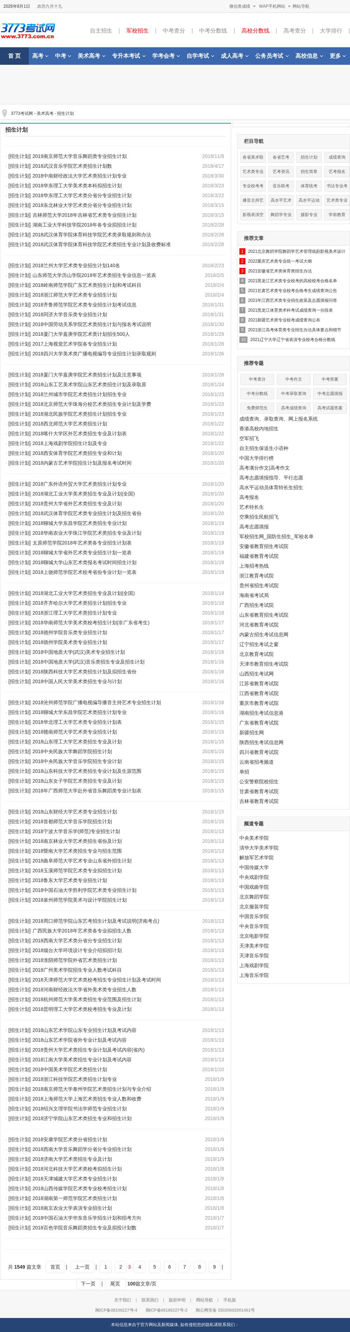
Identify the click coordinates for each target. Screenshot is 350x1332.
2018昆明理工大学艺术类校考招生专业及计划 (82, 1009)
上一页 (82, 1267)
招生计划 (65, 113)
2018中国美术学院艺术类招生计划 (70, 1069)
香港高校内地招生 (259, 428)
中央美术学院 (254, 838)
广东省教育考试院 (259, 723)
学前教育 (337, 214)
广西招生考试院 (256, 605)
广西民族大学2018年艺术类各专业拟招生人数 (82, 931)
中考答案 (330, 379)
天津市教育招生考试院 (263, 664)
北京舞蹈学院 (254, 897)
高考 (40, 56)
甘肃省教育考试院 (259, 791)
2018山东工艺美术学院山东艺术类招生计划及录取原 (89, 384)
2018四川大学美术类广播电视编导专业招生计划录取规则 (94, 353)
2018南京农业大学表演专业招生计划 (72, 1208)
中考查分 (174, 31)
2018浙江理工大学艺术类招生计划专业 (75, 613)
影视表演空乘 (253, 216)
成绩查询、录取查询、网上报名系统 (278, 419)
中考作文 (293, 379)
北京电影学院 (254, 936)
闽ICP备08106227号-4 (116, 1310)
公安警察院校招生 (259, 781)
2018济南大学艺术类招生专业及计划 (72, 1159)
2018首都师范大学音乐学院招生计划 (72, 821)
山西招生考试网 (256, 674)
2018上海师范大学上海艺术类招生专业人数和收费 (87, 1099)
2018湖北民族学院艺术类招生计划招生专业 (80, 414)
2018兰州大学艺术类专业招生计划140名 (76, 265)
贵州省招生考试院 (259, 585)
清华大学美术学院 (259, 848)
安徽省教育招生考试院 (263, 546)
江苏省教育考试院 (259, 683)
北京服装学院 (254, 906)
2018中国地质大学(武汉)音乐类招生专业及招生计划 (89, 662)
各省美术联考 (253, 159)
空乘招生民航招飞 (259, 517)
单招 (244, 772)
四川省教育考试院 (259, 752)
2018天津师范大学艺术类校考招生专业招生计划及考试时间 (97, 980)
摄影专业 (309, 214)
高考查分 (295, 31)
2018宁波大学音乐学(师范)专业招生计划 (76, 831)
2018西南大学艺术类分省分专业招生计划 (77, 940)
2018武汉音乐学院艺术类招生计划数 (72, 166)
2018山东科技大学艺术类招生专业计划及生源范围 (87, 771)
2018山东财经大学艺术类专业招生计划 (75, 811)
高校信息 (309, 56)
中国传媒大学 (254, 867)
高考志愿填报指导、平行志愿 (271, 477)
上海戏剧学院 (254, 965)
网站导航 (301, 6)
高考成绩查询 (293, 407)
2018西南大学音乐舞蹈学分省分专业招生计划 (82, 1149)
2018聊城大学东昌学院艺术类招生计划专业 (80, 712)
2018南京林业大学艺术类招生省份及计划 (77, 841)
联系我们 (149, 1300)
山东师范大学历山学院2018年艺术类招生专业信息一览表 (94, 275)
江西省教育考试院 (259, 693)
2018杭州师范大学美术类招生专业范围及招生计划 (87, 999)
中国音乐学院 (254, 916)
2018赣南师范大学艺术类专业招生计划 (75, 732)
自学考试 (200, 56)
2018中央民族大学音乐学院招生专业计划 (77, 761)
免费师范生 (257, 407)
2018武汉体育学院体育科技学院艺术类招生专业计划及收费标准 (102, 244)
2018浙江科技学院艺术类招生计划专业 (75, 1079)
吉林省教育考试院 (259, 801)
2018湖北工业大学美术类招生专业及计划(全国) (84, 494)
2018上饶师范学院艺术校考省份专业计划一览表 (84, 572)
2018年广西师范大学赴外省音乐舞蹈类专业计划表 (87, 790)
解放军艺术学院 (256, 857)
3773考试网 (22, 113)
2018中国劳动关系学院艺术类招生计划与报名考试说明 (92, 324)
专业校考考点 (253, 187)
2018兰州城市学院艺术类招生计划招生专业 (80, 394)
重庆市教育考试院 (259, 703)
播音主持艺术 (253, 202)
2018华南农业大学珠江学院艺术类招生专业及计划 (87, 533)
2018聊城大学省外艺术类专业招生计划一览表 (82, 552)
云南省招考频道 (256, 762)
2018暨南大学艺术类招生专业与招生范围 (77, 851)
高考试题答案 (330, 407)
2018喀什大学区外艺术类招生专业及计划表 (80, 433)
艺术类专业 (337, 200)
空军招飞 (249, 438)
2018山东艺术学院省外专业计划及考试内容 (80, 1040)
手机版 (229, 1300)
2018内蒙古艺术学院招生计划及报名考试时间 (82, 463)
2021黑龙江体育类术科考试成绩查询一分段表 (290, 310)
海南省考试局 (254, 595)
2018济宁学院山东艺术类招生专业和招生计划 (82, 1118)
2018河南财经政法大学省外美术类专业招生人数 (84, 989)
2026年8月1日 (17, 6)
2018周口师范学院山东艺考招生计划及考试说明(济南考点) (96, 921)
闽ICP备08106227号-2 (167, 1310)
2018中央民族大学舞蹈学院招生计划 (72, 751)
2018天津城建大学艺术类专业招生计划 (75, 1178)
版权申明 (177, 1300)
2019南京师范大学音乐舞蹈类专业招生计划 (80, 156)
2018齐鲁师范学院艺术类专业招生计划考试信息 (84, 304)
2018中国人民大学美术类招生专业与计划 (77, 681)
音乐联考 (281, 185)
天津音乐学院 (254, 955)
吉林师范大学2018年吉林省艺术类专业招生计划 (84, 215)
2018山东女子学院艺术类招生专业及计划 (77, 781)
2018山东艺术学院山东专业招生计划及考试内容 (84, 1030)
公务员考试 (272, 56)
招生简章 (309, 171)
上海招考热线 (254, 566)
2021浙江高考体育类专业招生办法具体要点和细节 (295, 329)
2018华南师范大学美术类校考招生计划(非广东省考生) (91, 622)
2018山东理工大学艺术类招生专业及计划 (77, 741)
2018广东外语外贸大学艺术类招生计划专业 (80, 484)
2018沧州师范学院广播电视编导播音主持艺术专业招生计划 (97, 702)
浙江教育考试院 (256, 575)
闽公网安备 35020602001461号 (225, 1310)
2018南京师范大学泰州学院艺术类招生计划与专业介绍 (92, 1089)
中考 (63, 56)
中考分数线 (213, 31)
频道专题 (254, 823)
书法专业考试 (337, 187)
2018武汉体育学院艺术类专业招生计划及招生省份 (87, 513)
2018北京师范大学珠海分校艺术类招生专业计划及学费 (92, 404)
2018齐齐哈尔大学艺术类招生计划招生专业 (80, 603)
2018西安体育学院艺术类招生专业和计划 (77, 453)
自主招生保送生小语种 (263, 448)
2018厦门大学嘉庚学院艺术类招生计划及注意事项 (87, 374)
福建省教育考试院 (259, 556)
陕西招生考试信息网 (261, 742)
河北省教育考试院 (259, 624)
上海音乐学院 (254, 975)
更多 (338, 56)
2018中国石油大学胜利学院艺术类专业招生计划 (84, 890)
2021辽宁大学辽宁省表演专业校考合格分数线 (292, 339)
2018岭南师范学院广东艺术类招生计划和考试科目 (87, 285)
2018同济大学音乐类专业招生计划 (70, 314)
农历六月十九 (49, 6)
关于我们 (122, 1300)
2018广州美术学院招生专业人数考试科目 (77, 970)
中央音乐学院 (254, 926)
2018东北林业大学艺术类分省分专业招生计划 (82, 205)
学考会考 (166, 56)
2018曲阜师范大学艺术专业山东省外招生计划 (82, 860)
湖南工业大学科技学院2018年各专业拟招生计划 (84, 225)
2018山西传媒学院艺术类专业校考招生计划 (80, 1188)
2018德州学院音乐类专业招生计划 (70, 632)
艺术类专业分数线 (253, 173)
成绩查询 (337, 157)
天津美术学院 (254, 946)
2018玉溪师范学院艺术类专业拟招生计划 (77, 870)
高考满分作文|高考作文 (264, 468)
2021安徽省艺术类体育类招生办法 (280, 271)
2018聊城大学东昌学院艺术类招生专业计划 (80, 523)
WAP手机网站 (272, 6)
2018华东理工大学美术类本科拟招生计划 (77, 185)
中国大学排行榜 (256, 458)
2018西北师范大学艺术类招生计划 (70, 423)
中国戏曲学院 (254, 887)
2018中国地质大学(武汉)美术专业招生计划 (79, 652)
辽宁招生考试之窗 (259, 644)
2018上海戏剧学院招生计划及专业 (70, 443)
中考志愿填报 (330, 393)
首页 (55, 1267)
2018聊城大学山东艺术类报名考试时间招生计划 (84, 562)
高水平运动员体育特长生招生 (271, 487)
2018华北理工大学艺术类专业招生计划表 (77, 722)
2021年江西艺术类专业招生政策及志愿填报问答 (292, 300)
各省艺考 (281, 157)
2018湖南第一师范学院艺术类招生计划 (75, 1198)
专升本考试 (129, 56)
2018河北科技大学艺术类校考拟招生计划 (77, 1169)
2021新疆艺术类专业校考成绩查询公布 (284, 320)
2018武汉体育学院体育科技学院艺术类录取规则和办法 (92, 234)
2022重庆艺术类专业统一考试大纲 (280, 261)
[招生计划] (19, 156)
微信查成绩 (239, 6)
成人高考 (234, 56)
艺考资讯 (281, 171)
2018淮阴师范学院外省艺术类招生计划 (75, 960)
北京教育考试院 (256, 654)
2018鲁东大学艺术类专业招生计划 (70, 880)
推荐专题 (254, 363)
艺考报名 (337, 171)
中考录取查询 (293, 393)
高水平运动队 (309, 202)
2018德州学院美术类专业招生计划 (70, 642)
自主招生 (101, 31)
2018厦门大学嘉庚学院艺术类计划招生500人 (81, 334)
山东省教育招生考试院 (263, 615)
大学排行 (331, 31)
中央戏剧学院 (254, 877)
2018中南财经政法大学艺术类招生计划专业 (80, 176)
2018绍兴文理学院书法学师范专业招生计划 (80, 1108)
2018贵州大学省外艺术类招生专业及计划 (77, 503)
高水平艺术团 (281, 202)
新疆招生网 (251, 732)
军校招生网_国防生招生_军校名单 (276, 536)
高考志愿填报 (254, 526)
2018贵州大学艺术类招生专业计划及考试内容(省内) (89, 1050)
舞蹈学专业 (281, 214)
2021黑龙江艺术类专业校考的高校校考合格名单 (292, 280)
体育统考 (309, 185)
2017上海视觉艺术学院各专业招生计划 (75, 344)
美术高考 (91, 56)
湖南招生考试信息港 (261, 713)
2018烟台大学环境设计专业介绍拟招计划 (77, 950)
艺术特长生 (251, 507)
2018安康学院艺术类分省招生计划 (70, 1139)
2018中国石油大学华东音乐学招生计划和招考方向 (87, 1218)
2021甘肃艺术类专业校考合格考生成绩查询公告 (292, 290)
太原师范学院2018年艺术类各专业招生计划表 (82, 543)
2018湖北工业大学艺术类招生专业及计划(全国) (84, 593)
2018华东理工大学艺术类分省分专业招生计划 (82, 195)
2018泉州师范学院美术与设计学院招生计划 (80, 900)
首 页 (14, 56)
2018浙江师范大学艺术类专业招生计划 (75, 295)
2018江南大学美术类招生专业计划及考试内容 (82, 1059)
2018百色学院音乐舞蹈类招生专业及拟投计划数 (84, 1227)
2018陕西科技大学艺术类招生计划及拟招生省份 (84, 671)
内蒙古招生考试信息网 (263, 634)
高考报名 (249, 497)
